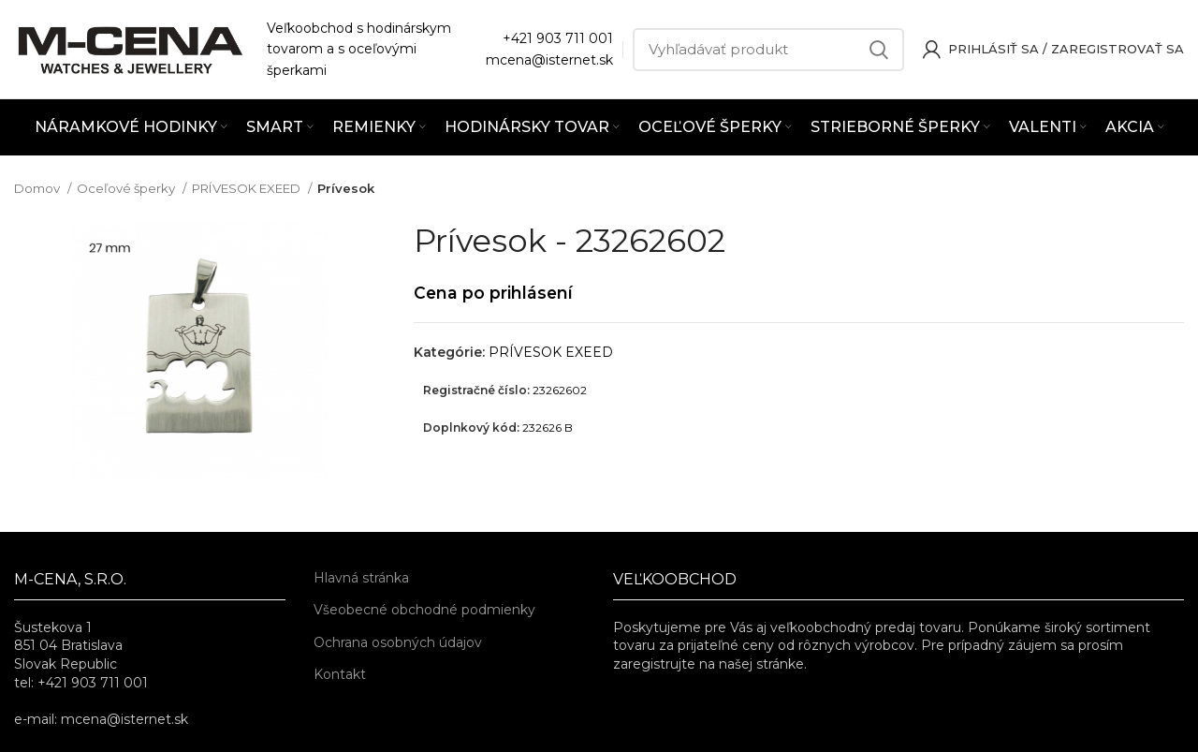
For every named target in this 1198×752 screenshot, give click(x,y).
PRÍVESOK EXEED (247, 188)
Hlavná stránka (361, 577)
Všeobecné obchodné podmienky (424, 609)
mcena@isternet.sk (549, 60)
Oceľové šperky (127, 188)
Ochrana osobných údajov (398, 642)
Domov (38, 188)
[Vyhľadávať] (768, 49)
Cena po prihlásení (493, 292)
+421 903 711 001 (558, 38)
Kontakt (340, 674)
